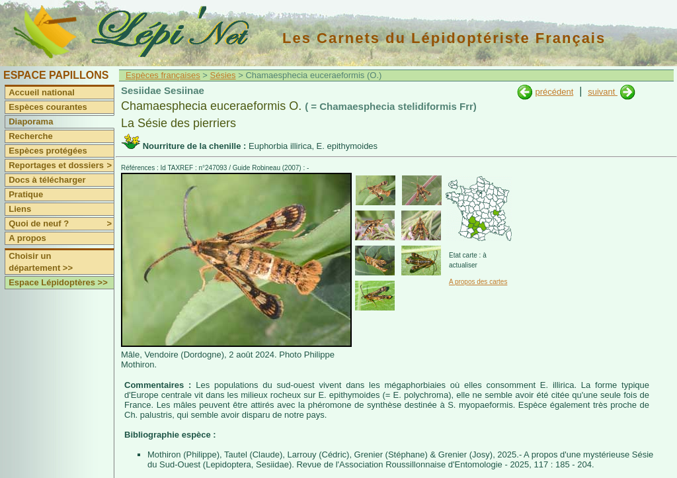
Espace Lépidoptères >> (58, 282)
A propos (27, 238)
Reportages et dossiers (61, 165)
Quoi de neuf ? (61, 224)
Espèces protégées (48, 151)
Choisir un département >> (41, 262)
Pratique (26, 194)
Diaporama (31, 121)
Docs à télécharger (47, 180)
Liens (20, 209)
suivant (602, 92)
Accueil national (42, 92)
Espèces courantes (48, 107)
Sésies (223, 75)
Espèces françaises (163, 75)
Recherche (30, 136)
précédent (554, 92)
